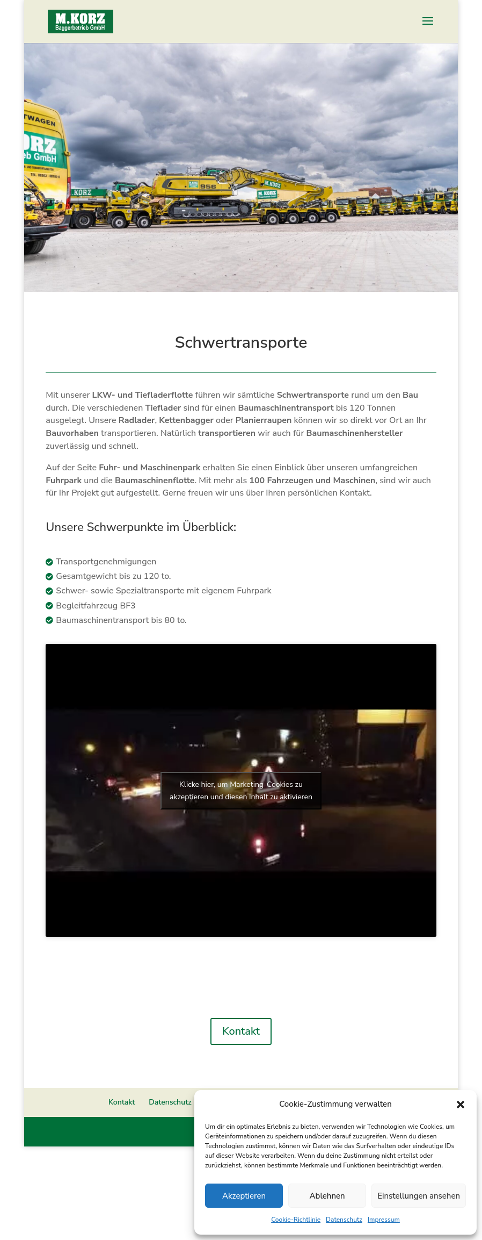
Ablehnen (327, 1196)
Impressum (384, 1219)
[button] (460, 1104)
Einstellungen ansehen (418, 1196)
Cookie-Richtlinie (295, 1219)
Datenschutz (344, 1219)
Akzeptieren (244, 1196)
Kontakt (241, 1031)
